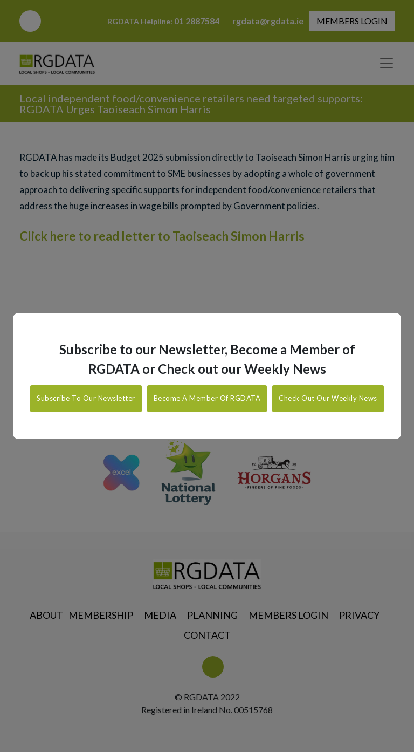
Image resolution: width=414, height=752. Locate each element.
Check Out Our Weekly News (328, 398)
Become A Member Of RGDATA (207, 398)
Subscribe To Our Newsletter (86, 398)
